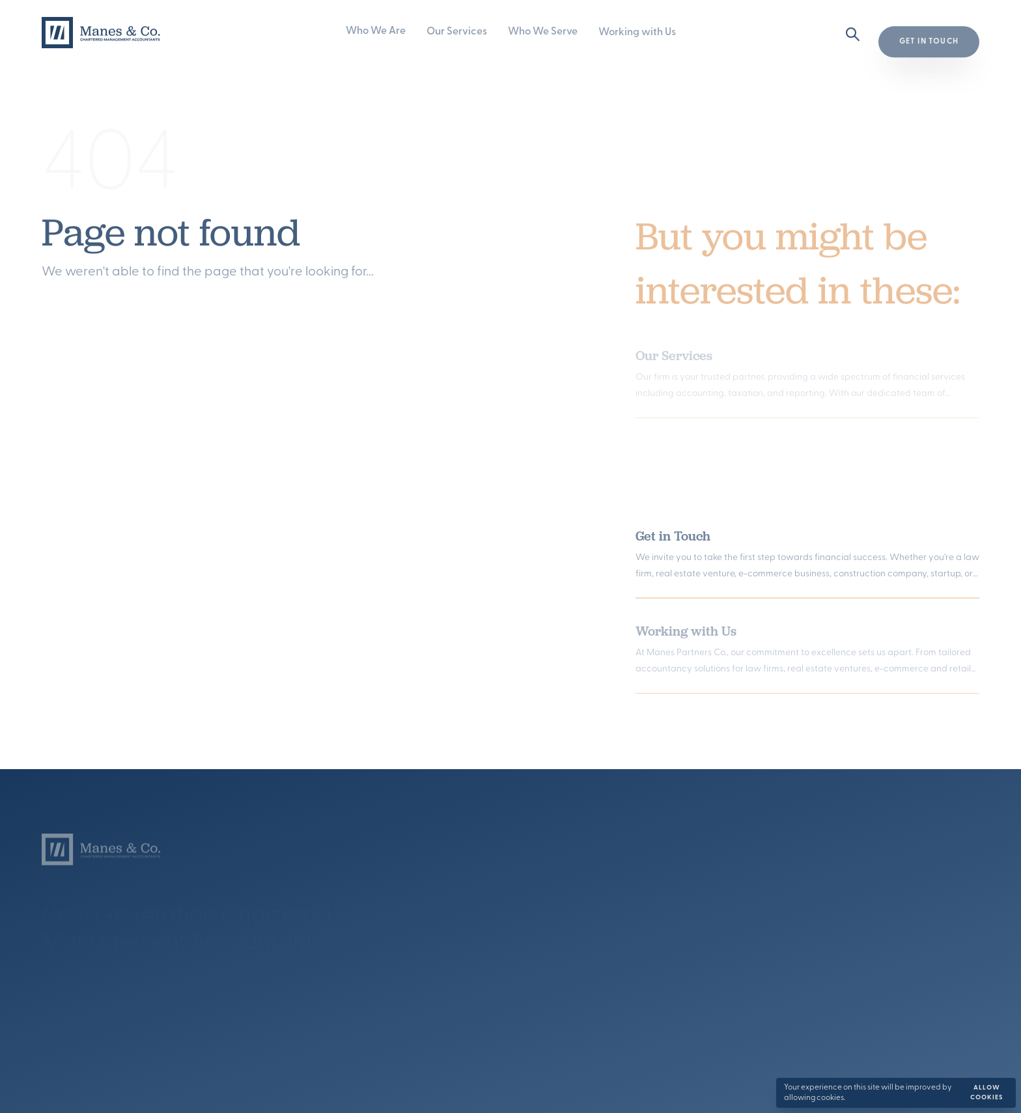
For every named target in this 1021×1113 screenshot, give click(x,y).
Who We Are (376, 32)
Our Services (457, 32)
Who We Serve (543, 32)
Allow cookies (986, 1092)
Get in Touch (673, 538)
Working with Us (637, 32)
